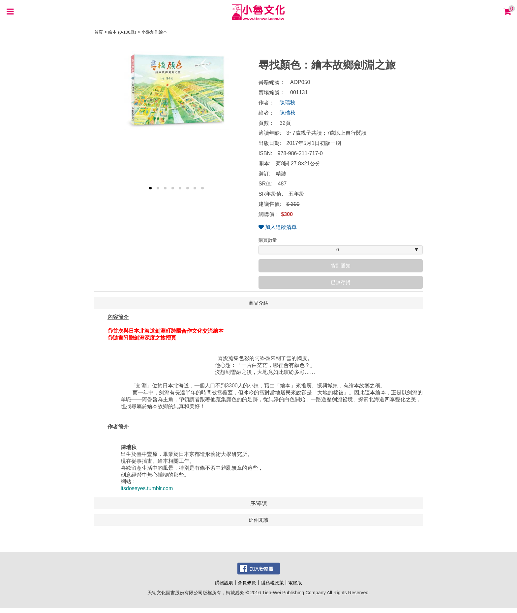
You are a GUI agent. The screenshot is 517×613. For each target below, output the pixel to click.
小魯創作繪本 (154, 32)
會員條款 (247, 582)
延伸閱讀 (258, 520)
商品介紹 (258, 303)
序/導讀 (258, 503)
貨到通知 (340, 265)
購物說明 (224, 582)
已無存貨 (340, 282)
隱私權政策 (272, 582)
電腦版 (295, 582)
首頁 (98, 32)
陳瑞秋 (287, 102)
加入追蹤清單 (277, 227)
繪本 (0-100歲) (122, 32)
